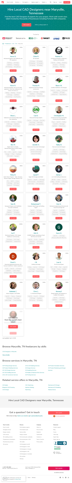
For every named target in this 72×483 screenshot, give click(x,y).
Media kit (39, 432)
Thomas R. (36, 85)
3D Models (5, 385)
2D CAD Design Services (8, 370)
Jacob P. (36, 175)
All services (5, 444)
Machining (27, 389)
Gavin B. (59, 233)
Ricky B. (13, 175)
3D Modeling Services (30, 370)
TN (16, 43)
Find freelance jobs (24, 429)
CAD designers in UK (24, 451)
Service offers (23, 432)
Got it (5, 478)
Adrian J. (59, 175)
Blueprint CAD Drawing (8, 387)
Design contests (6, 432)
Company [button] (39, 424)
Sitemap (21, 458)
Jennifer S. (35, 145)
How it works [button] (6, 424)
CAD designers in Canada (25, 449)
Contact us (39, 437)
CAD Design (5, 389)
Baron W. (59, 85)
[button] (17, 2)
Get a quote (66, 2)
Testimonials (39, 434)
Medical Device (52, 389)
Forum (54, 432)
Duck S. (13, 262)
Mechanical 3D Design (54, 385)
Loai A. (59, 262)
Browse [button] (21, 424)
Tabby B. (59, 145)
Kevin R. (13, 85)
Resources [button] (55, 424)
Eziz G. (59, 204)
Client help (55, 434)
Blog (54, 429)
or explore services (59, 472)
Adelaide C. (13, 291)
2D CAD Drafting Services (9, 372)
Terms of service (40, 439)
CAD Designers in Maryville (9, 351)
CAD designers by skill (25, 444)
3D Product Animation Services (56, 365)
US (13, 43)
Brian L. (13, 116)
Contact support (57, 427)
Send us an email (22, 416)
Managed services (7, 429)
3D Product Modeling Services (10, 368)
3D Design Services (30, 368)
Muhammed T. (36, 204)
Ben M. (13, 145)
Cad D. (36, 116)
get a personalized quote (35, 416)
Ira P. (13, 233)
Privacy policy (40, 441)
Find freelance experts (25, 427)
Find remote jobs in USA (25, 439)
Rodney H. (58, 56)
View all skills (6, 355)
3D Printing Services (30, 375)
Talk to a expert (41, 24)
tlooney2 (59, 291)
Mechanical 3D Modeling (54, 387)
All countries (22, 456)
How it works (6, 427)
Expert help (55, 437)
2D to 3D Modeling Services (32, 365)
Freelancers (8, 43)
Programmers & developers (9, 439)
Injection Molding (29, 387)
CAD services (6, 434)
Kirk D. (36, 233)
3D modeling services (8, 437)
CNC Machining (29, 385)
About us (39, 427)
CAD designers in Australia (26, 454)
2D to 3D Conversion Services (10, 375)
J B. (36, 262)
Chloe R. (36, 56)
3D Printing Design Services (9, 365)
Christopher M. (59, 116)
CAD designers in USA (25, 446)
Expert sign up (56, 439)
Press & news (40, 429)
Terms (29, 477)
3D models (22, 441)
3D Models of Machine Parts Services (34, 372)
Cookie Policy (18, 479)
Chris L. (36, 291)
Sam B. (13, 204)
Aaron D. (13, 56)
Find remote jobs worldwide (26, 437)
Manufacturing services (8, 441)
